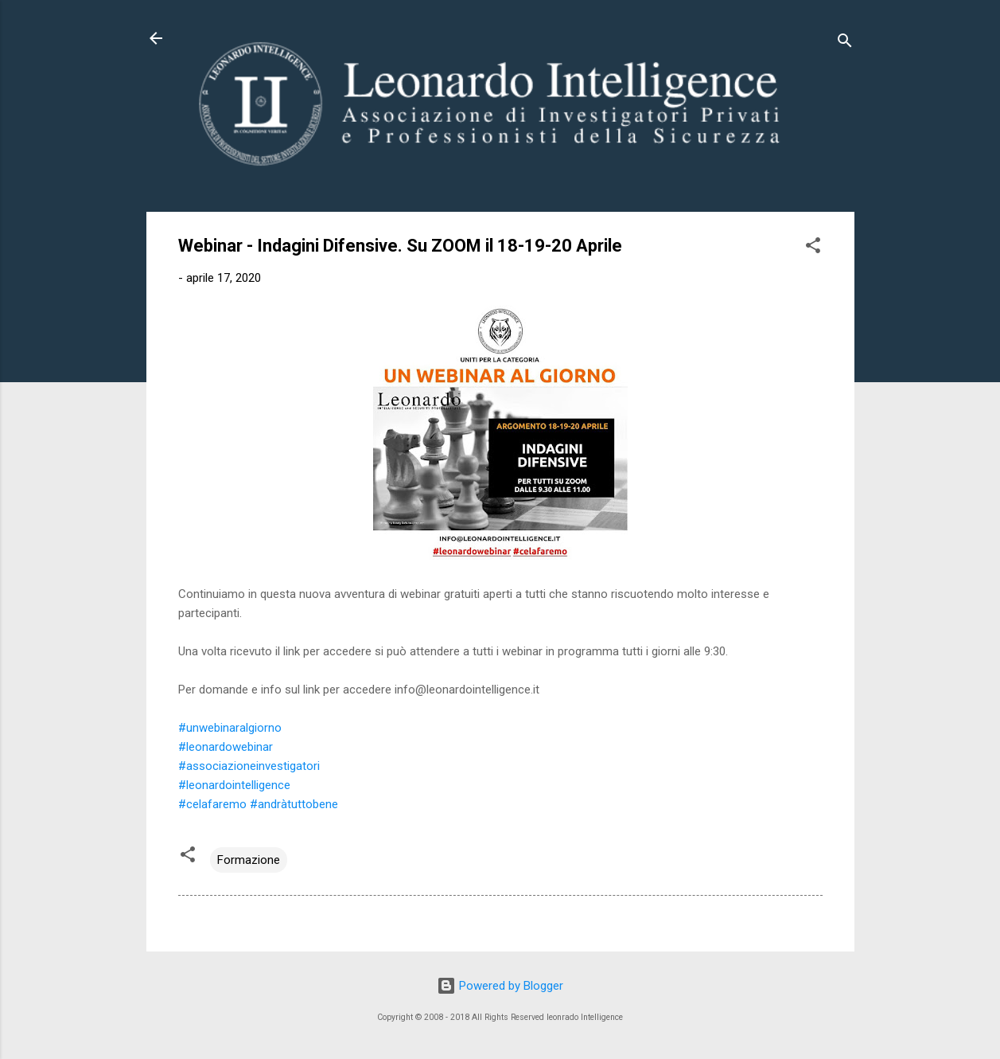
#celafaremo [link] (212, 804)
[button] (813, 248)
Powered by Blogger (500, 986)
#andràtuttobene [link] (294, 804)
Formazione (248, 860)
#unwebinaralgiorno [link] (230, 728)
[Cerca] (844, 43)
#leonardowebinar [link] (225, 747)
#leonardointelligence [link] (234, 785)
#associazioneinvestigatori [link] (249, 766)
